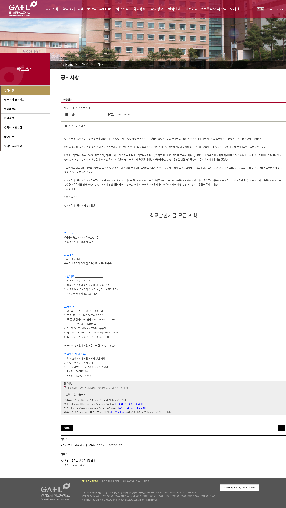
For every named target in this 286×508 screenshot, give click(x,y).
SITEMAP (280, 9)
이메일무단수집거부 (131, 481)
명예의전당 (10, 109)
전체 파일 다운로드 (76, 394)
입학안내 (174, 8)
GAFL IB (105, 8)
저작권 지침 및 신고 (110, 481)
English (261, 9)
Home (69, 64)
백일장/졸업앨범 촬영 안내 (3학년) (78, 445)
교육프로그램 (87, 8)
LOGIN (269, 9)
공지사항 (100, 64)
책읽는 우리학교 (13, 146)
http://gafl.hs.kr (118, 412)
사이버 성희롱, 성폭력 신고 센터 (239, 488)
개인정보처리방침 (90, 481)
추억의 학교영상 (13, 127)
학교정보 (157, 8)
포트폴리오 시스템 (213, 8)
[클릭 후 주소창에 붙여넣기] (129, 404)
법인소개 (51, 8)
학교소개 (69, 8)
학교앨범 (9, 118)
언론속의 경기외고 (14, 99)
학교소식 (122, 8)
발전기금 (191, 8)
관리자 (147, 481)
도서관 (234, 8)
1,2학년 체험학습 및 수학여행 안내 (78, 460)
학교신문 (9, 137)
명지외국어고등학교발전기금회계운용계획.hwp (88, 388)
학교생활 (139, 8)
